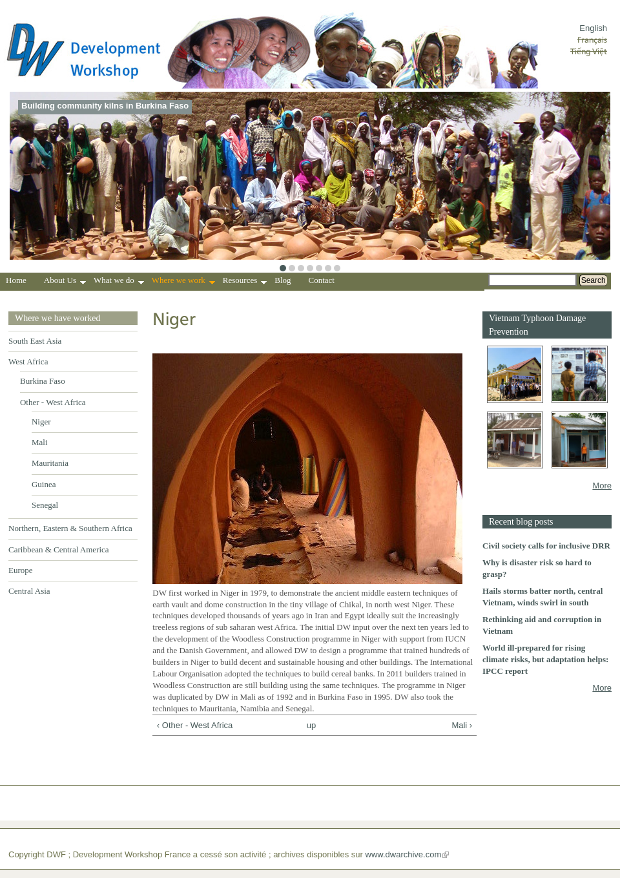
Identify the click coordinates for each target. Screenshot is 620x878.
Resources (245, 281)
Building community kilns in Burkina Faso (105, 105)
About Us (65, 281)
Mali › (461, 725)
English (593, 28)
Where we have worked (58, 318)
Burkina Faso (42, 381)
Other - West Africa (53, 402)
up (311, 725)
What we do (119, 281)
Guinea (44, 484)
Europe (20, 570)
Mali (40, 442)
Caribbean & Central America (58, 549)
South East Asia (34, 341)
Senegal (45, 505)
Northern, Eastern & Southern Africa (70, 528)
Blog (282, 280)
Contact (322, 280)
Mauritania (50, 463)
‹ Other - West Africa (195, 725)
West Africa (28, 361)
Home (16, 280)
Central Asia (29, 591)
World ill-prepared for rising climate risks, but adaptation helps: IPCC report (545, 659)
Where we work (183, 281)
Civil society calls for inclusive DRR (546, 545)
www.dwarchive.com (404, 854)
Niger (41, 421)
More (602, 485)
